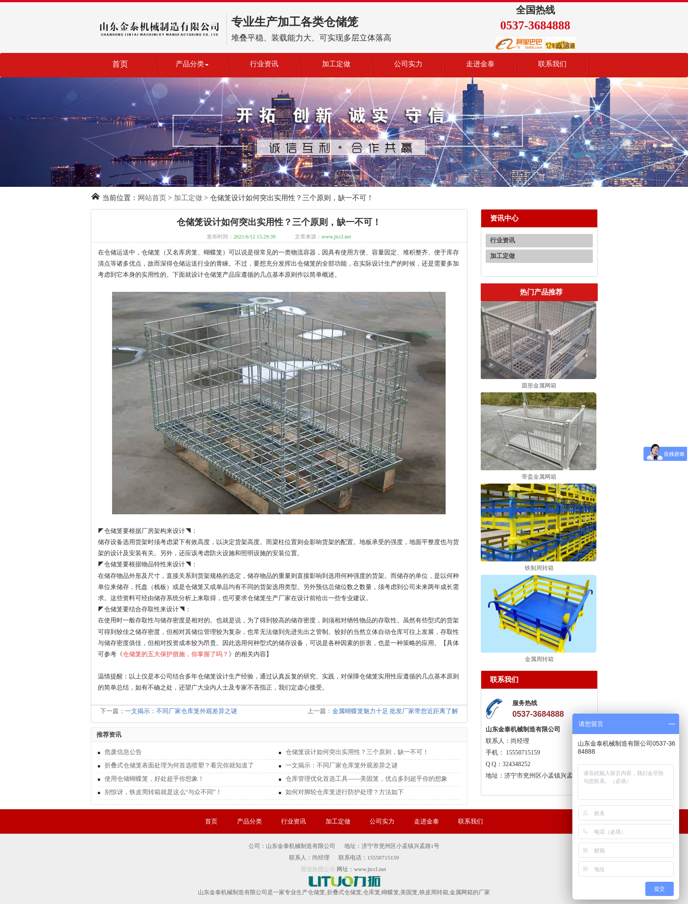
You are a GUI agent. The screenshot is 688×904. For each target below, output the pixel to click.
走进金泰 (480, 64)
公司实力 (408, 64)
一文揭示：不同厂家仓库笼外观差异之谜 (181, 711)
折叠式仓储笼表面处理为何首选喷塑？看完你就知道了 (179, 765)
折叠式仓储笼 (344, 892)
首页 (120, 64)
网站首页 (152, 198)
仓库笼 (371, 892)
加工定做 (336, 64)
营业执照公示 (318, 869)
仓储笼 (316, 892)
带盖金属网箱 (539, 476)
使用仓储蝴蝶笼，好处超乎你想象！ (154, 778)
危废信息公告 (123, 752)
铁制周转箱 (539, 568)
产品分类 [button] (192, 64)
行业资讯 (264, 64)
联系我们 (552, 64)
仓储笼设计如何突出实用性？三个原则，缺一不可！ (357, 752)
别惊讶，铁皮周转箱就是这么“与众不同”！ (163, 792)
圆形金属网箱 (539, 385)
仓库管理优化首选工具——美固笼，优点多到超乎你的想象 (366, 778)
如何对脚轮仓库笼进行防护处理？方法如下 (345, 792)
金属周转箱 (539, 659)
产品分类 (249, 821)
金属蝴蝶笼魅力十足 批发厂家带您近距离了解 (395, 711)
